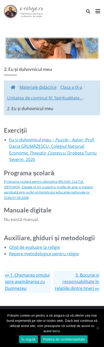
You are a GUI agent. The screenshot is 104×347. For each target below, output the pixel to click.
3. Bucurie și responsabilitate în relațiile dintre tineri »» (77, 281)
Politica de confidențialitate (64, 339)
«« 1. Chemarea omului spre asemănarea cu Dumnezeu (27, 281)
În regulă (28, 339)
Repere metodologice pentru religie (44, 254)
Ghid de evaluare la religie (34, 247)
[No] (97, 328)
